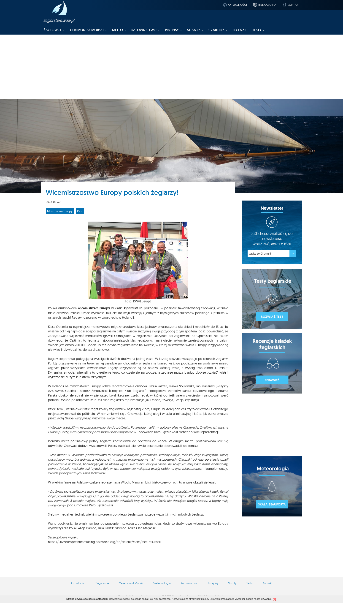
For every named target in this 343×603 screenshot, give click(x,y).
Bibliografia (264, 4)
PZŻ (79, 211)
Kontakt (291, 4)
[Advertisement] (171, 67)
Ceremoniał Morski (131, 583)
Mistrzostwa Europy (60, 211)
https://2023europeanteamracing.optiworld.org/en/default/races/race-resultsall (104, 542)
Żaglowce (102, 583)
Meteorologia (162, 583)
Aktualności (235, 4)
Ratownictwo (189, 583)
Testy (249, 583)
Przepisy (213, 583)
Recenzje (239, 30)
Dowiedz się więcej (119, 599)
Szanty (232, 583)
